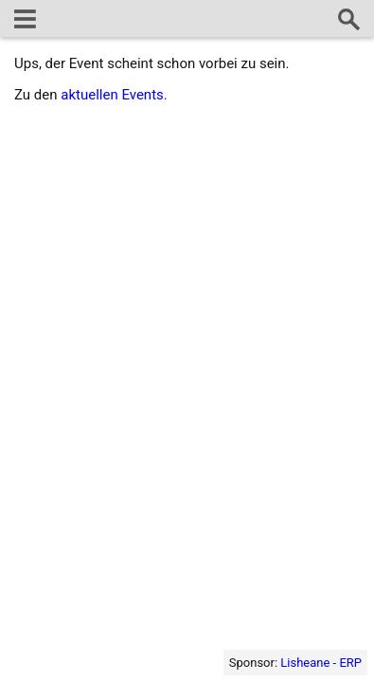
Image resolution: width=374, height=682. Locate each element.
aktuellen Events (112, 94)
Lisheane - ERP (321, 662)
